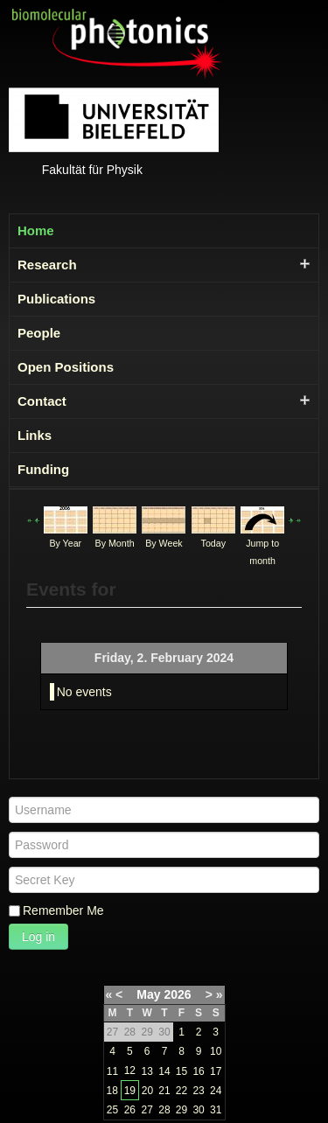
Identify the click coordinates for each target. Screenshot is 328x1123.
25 (112, 1110)
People (38, 332)
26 (130, 1110)
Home (35, 230)
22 (181, 1091)
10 (215, 1051)
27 (146, 1110)
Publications (56, 298)
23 (198, 1091)
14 (164, 1071)
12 (130, 1070)
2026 (177, 994)
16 (198, 1071)
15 (181, 1071)
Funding (43, 469)
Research (47, 264)
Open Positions (65, 366)
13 (146, 1071)
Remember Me (63, 910)
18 (112, 1091)
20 (147, 1091)
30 (198, 1110)
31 (215, 1110)
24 (215, 1091)
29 (181, 1110)
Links (34, 435)
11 (112, 1071)
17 (215, 1071)
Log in (38, 937)
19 (130, 1091)
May (148, 994)
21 (164, 1091)
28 (164, 1110)
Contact (41, 401)
